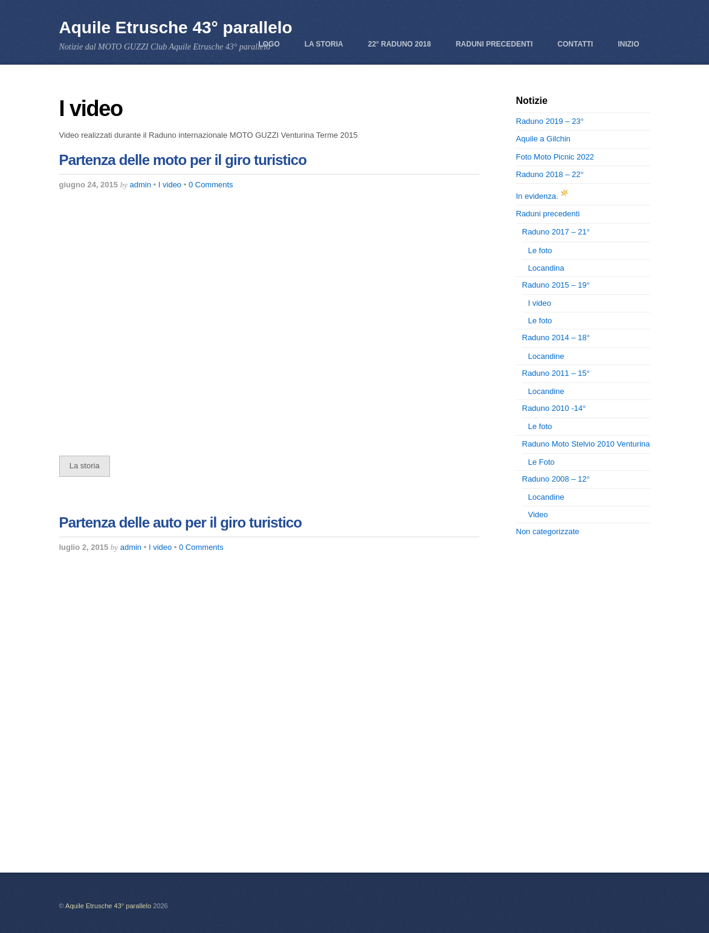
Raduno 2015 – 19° (556, 284)
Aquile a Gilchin (543, 138)
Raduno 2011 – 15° (556, 373)
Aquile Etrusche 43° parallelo (108, 905)
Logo (268, 44)
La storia (324, 44)
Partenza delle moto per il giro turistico (183, 160)
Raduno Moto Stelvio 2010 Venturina (586, 443)
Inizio (628, 44)
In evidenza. (543, 196)
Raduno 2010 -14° (554, 408)
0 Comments (211, 184)
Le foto (540, 250)
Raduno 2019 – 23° (550, 121)
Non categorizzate (548, 531)
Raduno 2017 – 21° (556, 231)
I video (169, 184)
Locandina (546, 268)
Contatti (575, 44)
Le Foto (541, 462)
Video (538, 514)
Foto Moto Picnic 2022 (555, 156)
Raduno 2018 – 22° (550, 174)
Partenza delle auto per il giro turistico (180, 522)
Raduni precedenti (494, 44)
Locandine (546, 356)
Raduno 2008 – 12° (556, 478)
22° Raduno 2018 (399, 44)
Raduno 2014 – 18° (556, 337)
